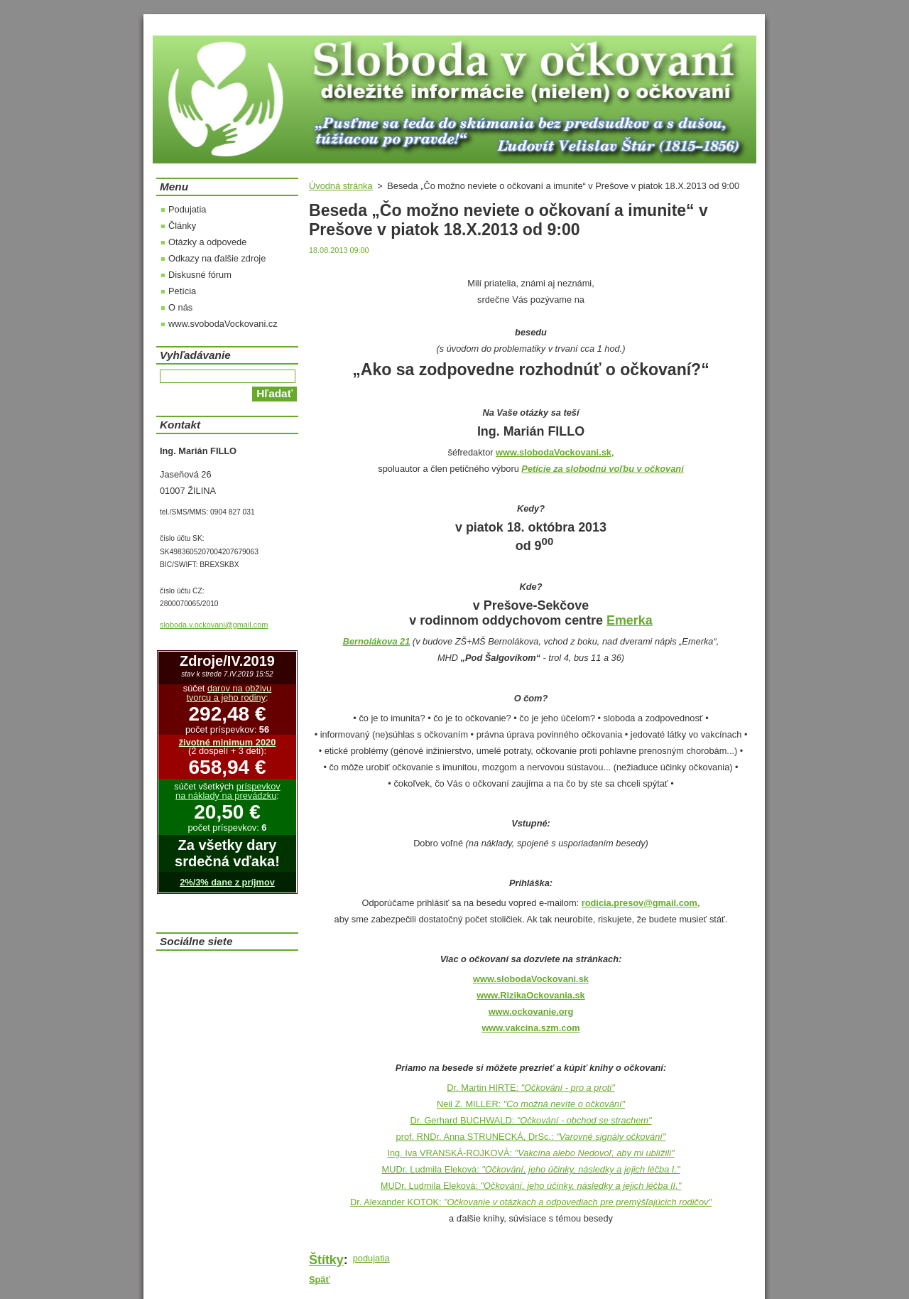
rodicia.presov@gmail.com (639, 903)
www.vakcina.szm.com (530, 1028)
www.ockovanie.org (531, 1011)
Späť (319, 1279)
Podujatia (187, 209)
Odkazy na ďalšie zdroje (217, 258)
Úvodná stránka (341, 185)
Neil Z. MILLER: (531, 1104)
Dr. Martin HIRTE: (530, 1087)
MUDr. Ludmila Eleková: (531, 1169)
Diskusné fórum (200, 274)
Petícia (182, 291)
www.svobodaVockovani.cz (223, 323)
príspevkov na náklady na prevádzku (228, 791)
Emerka (629, 620)
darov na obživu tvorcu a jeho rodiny (228, 693)
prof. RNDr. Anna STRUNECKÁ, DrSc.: (531, 1136)
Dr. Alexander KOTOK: (531, 1202)
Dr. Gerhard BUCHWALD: (530, 1120)
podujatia (371, 1258)
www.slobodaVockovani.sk (531, 979)
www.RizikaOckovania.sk (530, 995)
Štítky (326, 1260)
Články (182, 225)
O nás (180, 307)
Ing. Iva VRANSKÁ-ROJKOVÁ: (530, 1153)
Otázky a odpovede (207, 242)
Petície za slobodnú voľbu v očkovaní (602, 468)
